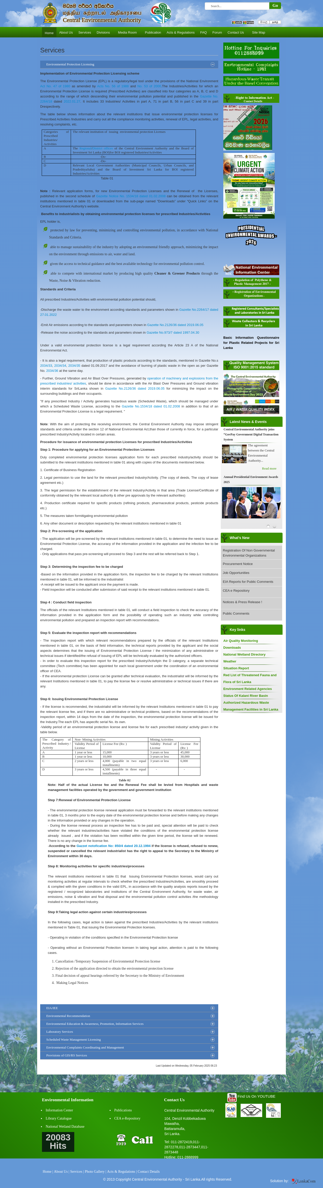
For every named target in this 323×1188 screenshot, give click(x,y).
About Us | (61, 1171)
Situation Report (236, 668)
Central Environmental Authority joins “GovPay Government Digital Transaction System (251, 434)
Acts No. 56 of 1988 (113, 86)
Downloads (232, 647)
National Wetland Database (65, 1126)
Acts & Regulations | (122, 1171)
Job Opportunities (236, 573)
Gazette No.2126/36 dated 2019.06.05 (175, 325)
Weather (229, 661)
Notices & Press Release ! (242, 602)
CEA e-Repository (127, 1118)
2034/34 (60, 365)
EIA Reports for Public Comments (248, 582)
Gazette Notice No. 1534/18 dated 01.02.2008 (131, 196)
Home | (48, 1171)
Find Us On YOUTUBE (256, 1096)
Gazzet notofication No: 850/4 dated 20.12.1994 (114, 846)
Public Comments (236, 613)
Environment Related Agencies (247, 689)
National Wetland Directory (244, 654)
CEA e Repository (236, 590)
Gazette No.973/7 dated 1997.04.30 (172, 332)
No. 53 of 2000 (149, 86)
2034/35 (74, 365)
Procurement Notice (238, 564)
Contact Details (149, 1171)
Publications (123, 1110)
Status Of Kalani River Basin (245, 696)
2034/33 (46, 365)
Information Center (59, 1110)
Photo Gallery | (95, 1171)
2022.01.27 (72, 101)
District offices (102, 148)
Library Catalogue (59, 1118)
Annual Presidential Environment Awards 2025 (251, 479)
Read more (269, 468)
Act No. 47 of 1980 (55, 86)
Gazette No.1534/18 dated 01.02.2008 (151, 406)
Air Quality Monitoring (240, 641)
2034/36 (52, 371)
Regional (86, 148)
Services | (77, 1171)
